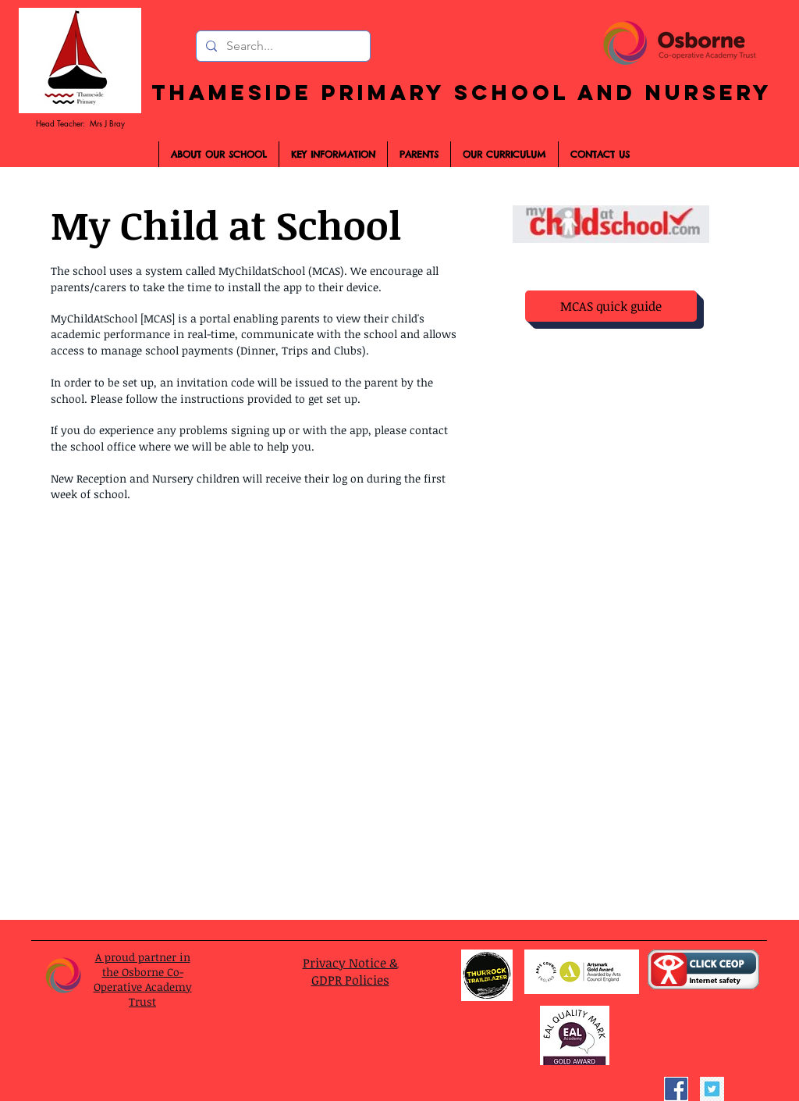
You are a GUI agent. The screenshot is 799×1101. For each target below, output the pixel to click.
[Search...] (281, 46)
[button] (418, 154)
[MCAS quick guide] (611, 306)
